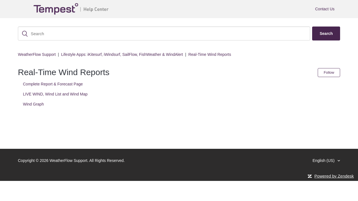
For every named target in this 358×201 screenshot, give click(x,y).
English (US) (324, 160)
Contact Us (325, 9)
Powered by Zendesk (334, 176)
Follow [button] (329, 72)
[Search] (164, 33)
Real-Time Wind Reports (209, 54)
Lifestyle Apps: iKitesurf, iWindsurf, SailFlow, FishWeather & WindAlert (122, 54)
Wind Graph (33, 104)
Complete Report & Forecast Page (53, 84)
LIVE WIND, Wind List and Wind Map (55, 94)
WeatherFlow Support (37, 54)
